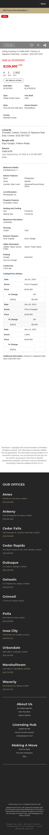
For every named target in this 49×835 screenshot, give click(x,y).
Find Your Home (24, 749)
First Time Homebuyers (24, 753)
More (43, 4)
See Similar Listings (13, 80)
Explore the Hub (24, 729)
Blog (24, 756)
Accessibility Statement (21, 826)
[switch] (31, 45)
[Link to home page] (4, 4)
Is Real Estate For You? (24, 736)
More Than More (24, 712)
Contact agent (9, 45)
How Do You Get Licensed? (24, 732)
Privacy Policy (32, 824)
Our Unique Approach (24, 708)
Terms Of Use (14, 824)
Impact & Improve (24, 715)
